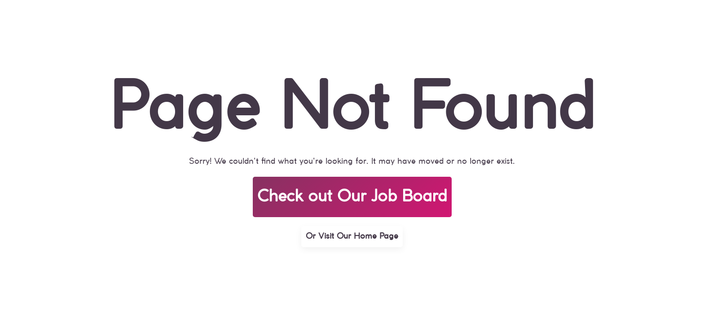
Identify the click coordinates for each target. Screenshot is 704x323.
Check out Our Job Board (352, 197)
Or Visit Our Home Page (352, 236)
